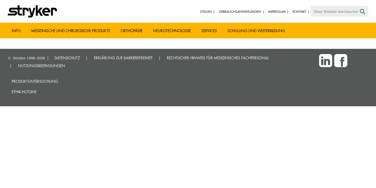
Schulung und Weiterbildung (256, 30)
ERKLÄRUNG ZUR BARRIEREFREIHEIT (123, 57)
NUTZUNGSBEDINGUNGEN (41, 65)
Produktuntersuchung (35, 81)
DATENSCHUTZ (67, 57)
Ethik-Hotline (24, 91)
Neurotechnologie (172, 30)
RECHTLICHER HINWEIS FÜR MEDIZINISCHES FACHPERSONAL (218, 57)
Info (16, 30)
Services (209, 30)
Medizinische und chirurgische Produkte (70, 30)
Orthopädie (132, 30)
